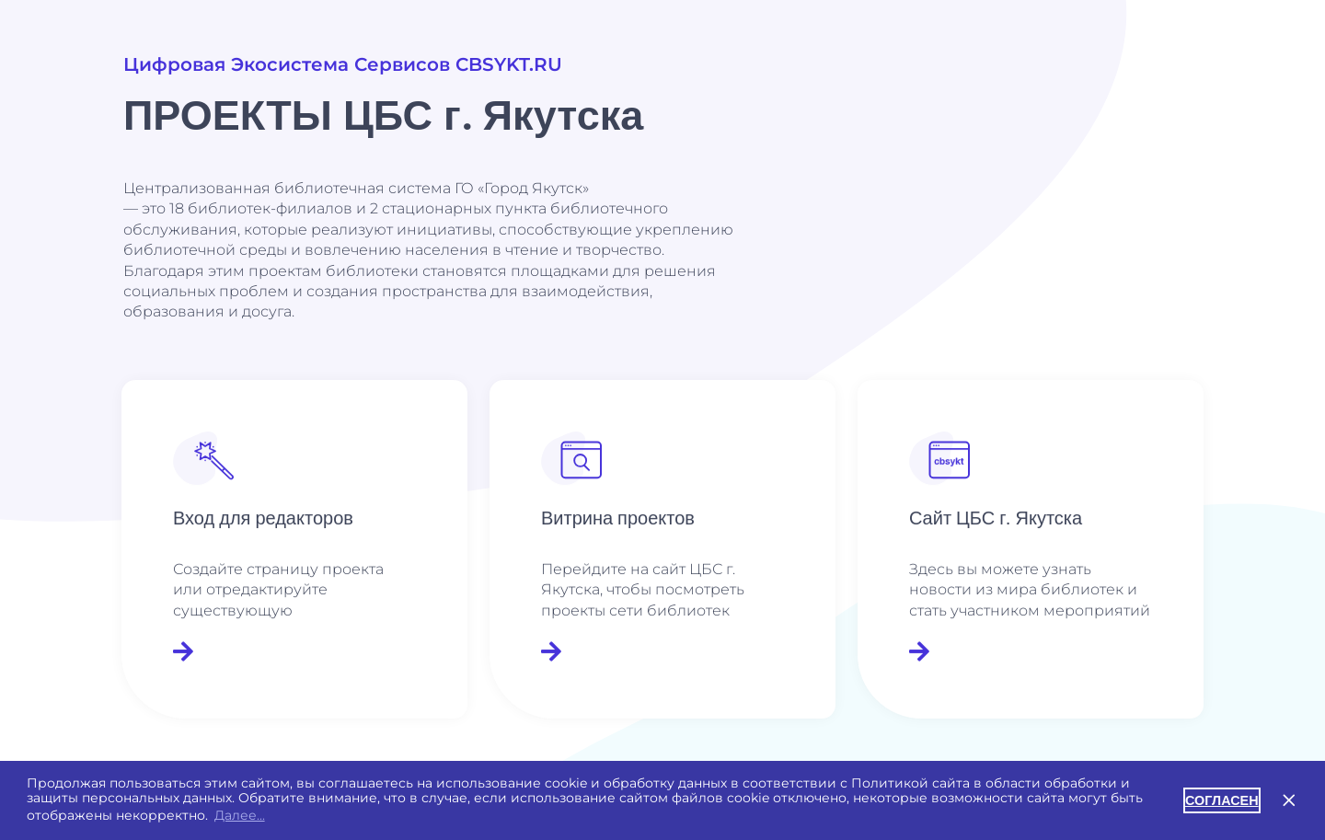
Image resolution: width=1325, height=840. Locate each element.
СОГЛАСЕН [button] (1222, 800)
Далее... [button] (239, 815)
